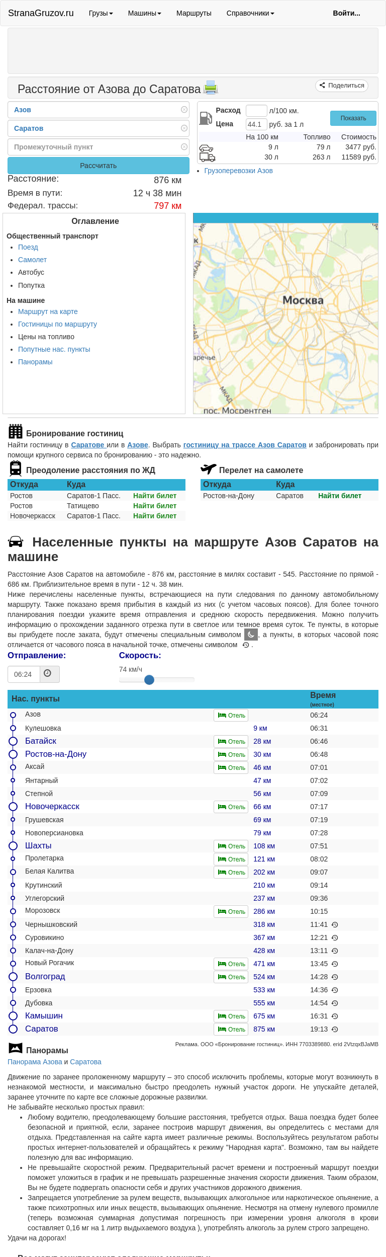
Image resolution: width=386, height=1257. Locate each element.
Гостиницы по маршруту (57, 324)
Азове (137, 445)
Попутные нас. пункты (54, 349)
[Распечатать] (211, 91)
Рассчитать (98, 166)
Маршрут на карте (48, 311)
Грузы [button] (101, 13)
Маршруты (194, 13)
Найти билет (154, 496)
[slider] (149, 680)
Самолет (32, 260)
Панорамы (35, 362)
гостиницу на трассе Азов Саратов (245, 445)
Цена (224, 124)
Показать (353, 118)
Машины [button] (144, 13)
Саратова (85, 1062)
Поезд (28, 247)
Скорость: (140, 655)
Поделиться (345, 85)
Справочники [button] (250, 13)
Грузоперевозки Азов (239, 171)
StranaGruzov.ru (41, 13)
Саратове (89, 445)
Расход (228, 110)
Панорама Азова (35, 1062)
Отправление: (37, 655)
